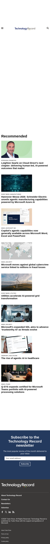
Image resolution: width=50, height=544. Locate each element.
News (3, 228)
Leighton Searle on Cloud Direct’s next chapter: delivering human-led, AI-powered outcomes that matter (24, 166)
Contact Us (5, 499)
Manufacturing (15, 194)
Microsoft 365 (11, 228)
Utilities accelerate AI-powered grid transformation (20, 297)
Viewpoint (4, 355)
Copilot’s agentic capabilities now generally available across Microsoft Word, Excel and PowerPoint (24, 233)
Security (9, 262)
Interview (4, 160)
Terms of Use (5, 534)
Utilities (13, 293)
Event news (5, 194)
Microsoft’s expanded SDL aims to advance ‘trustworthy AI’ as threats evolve (24, 328)
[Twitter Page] (6, 512)
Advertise (5, 508)
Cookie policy (5, 541)
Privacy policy (5, 537)
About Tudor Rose (6, 530)
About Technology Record (11, 495)
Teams (8, 384)
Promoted (12, 160)
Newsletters (5, 503)
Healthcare (13, 355)
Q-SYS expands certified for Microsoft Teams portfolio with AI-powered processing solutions (22, 389)
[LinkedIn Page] (10, 512)
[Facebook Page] (2, 512)
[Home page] (25, 28)
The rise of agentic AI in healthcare (20, 358)
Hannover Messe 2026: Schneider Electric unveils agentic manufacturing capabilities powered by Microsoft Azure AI (24, 199)
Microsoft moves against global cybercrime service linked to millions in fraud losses (24, 266)
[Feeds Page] (13, 512)
